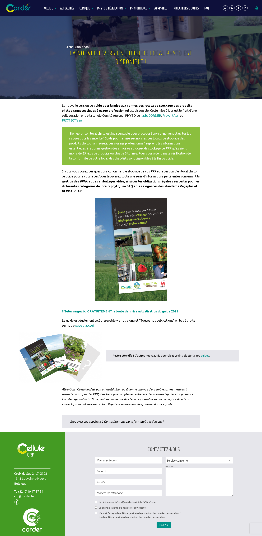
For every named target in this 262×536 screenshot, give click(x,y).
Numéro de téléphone (109, 493)
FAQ (206, 8)
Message (169, 466)
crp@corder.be (24, 496)
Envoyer (164, 525)
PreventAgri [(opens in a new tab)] (170, 115)
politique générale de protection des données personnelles (135, 517)
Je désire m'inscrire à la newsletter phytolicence (123, 507)
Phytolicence (138, 8)
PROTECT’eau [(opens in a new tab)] (72, 120)
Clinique (84, 8)
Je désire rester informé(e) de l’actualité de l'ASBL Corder (127, 502)
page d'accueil (85, 325)
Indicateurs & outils (186, 8)
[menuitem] (49, 8)
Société (100, 482)
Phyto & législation (110, 8)
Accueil (48, 8)
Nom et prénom (105, 460)
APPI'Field (160, 8)
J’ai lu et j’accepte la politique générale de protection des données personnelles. (139, 513)
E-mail (100, 471)
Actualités (67, 8)
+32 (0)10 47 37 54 (30, 491)
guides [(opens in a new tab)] (205, 355)
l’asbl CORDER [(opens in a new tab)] (151, 115)
